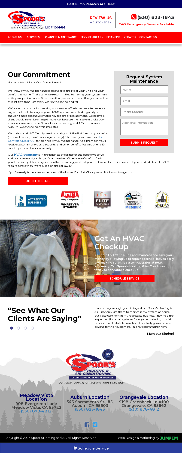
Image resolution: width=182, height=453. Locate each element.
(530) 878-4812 (36, 411)
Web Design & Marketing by (148, 438)
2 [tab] (18, 328)
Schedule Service (124, 278)
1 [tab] (11, 328)
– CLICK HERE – (101, 20)
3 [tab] (25, 328)
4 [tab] (32, 328)
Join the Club (37, 181)
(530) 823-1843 (90, 409)
